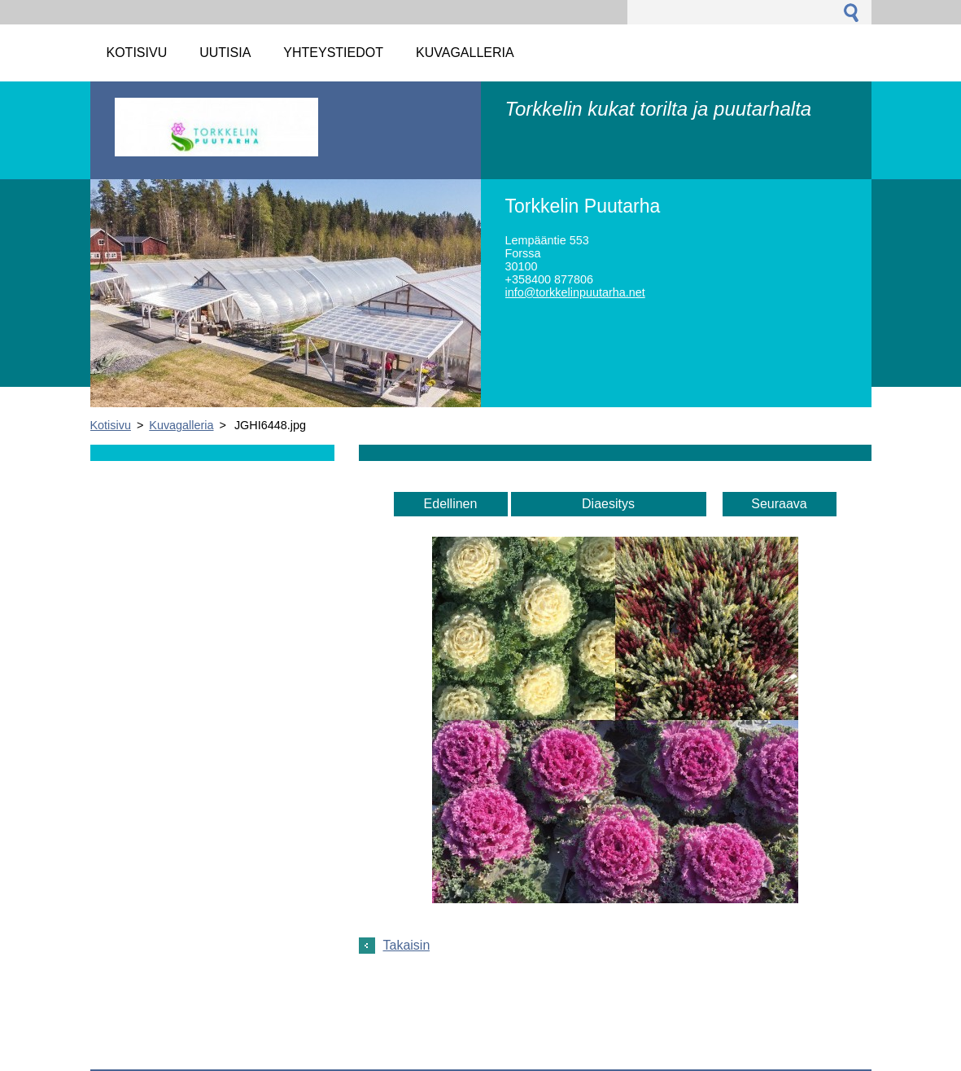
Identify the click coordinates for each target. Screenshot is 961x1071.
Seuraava (779, 504)
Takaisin (406, 945)
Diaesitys (608, 504)
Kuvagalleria (181, 425)
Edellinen (451, 504)
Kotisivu (110, 425)
